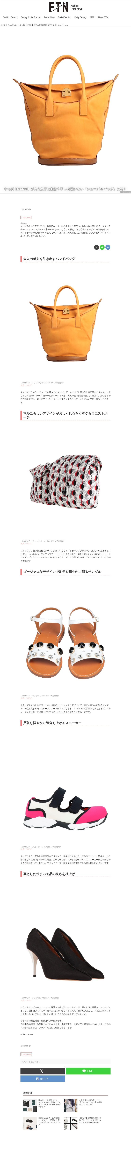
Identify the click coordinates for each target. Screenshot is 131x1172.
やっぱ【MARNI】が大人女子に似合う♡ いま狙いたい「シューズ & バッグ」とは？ (65, 189)
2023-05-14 (26, 209)
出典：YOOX (125, 192)
